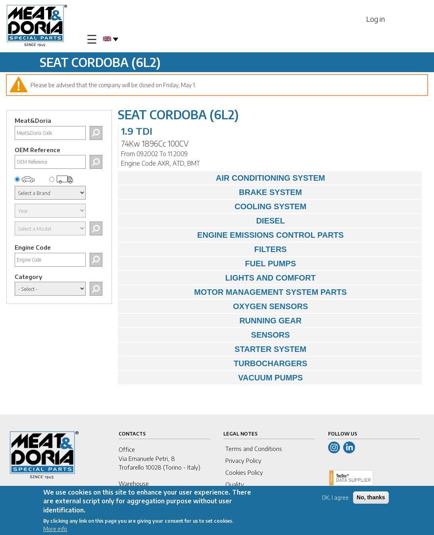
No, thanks (371, 498)
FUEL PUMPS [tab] (209, 263)
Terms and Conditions (253, 448)
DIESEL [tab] (203, 220)
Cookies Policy (244, 472)
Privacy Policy (243, 460)
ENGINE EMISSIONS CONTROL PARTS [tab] (233, 235)
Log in (375, 18)
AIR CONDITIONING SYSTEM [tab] (223, 178)
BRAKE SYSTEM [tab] (212, 192)
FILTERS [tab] (204, 249)
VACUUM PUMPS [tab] (212, 377)
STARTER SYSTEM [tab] (214, 349)
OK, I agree (335, 498)
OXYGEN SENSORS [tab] (215, 306)
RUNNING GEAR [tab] (212, 320)
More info (55, 530)
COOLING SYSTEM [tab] (214, 206)
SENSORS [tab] (206, 335)
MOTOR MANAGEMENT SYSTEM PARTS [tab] (234, 292)
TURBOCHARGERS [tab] (214, 363)
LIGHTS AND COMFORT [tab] (219, 277)
